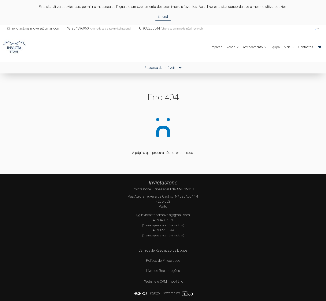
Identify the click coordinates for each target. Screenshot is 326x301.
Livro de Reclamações (163, 271)
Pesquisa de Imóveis (163, 68)
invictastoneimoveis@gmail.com (36, 28)
